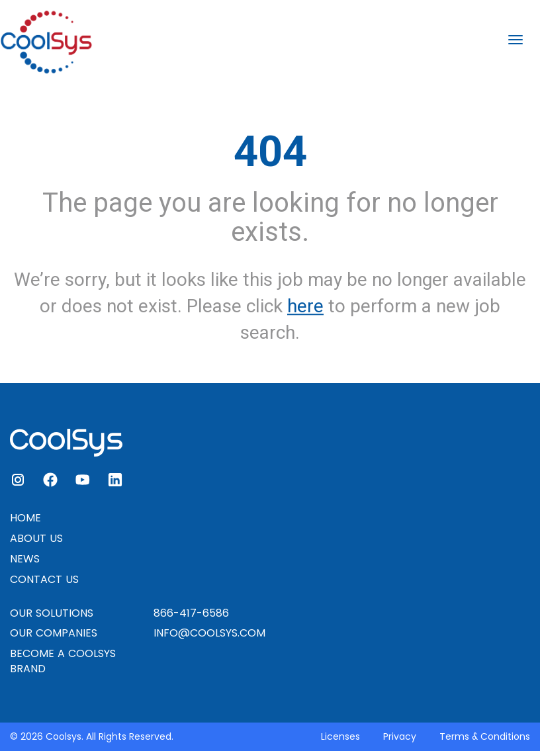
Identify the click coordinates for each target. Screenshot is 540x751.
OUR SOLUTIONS (51, 613)
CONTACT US (44, 579)
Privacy (399, 736)
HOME (25, 517)
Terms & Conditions (484, 736)
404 (270, 151)
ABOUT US (36, 538)
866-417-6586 (191, 613)
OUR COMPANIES (53, 633)
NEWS (25, 558)
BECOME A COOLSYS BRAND (63, 661)
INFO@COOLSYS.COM (209, 633)
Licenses (340, 736)
